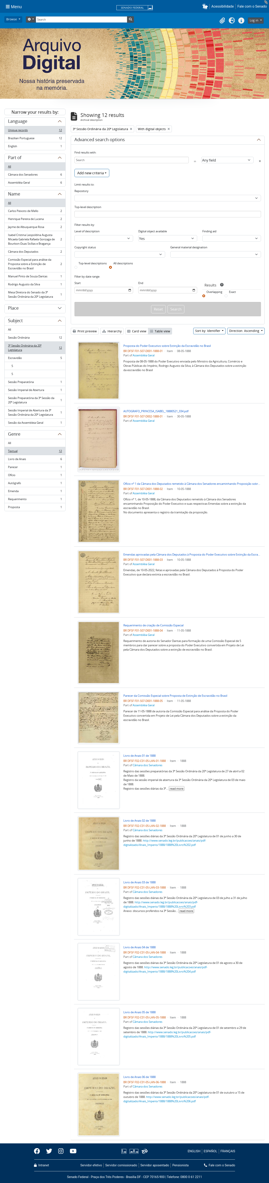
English (35, 147)
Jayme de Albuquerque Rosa (35, 228)
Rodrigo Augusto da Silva (35, 285)
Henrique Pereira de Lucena (35, 220)
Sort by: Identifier (208, 331)
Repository (81, 191)
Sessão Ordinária (35, 338)
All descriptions (123, 263)
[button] (205, 6)
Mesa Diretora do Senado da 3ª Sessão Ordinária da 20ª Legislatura (35, 294)
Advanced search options (99, 140)
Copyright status (85, 247)
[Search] (81, 19)
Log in (254, 20)
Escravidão (35, 359)
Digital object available (152, 231)
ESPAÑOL (210, 1151)
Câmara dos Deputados (35, 252)
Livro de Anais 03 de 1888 (139, 882)
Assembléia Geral (35, 183)
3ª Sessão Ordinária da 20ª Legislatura (35, 348)
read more (176, 788)
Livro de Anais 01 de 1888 (139, 756)
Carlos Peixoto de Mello (35, 212)
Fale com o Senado (252, 6)
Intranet (41, 1165)
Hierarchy (112, 331)
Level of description (87, 231)
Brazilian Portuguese (35, 139)
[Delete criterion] (260, 161)
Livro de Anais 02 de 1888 (139, 821)
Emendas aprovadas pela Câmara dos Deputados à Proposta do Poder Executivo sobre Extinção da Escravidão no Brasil (192, 554)
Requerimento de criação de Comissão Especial (153, 625)
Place (13, 309)
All (9, 166)
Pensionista (180, 1165)
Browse (12, 19)
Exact (232, 292)
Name (14, 194)
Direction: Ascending (244, 331)
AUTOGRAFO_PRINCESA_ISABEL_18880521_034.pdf (155, 411)
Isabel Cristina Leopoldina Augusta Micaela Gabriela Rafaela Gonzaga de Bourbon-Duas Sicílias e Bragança (35, 239)
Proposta (35, 508)
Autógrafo (35, 484)
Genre (14, 435)
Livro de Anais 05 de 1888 (139, 1012)
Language (17, 122)
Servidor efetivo (91, 1165)
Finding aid (209, 231)
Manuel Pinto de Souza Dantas (35, 277)
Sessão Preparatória (35, 383)
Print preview (85, 331)
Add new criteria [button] (90, 173)
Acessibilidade (222, 6)
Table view (160, 331)
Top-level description (87, 207)
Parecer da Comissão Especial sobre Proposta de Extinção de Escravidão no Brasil (175, 696)
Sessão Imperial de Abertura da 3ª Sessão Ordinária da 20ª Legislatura (35, 412)
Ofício (35, 476)
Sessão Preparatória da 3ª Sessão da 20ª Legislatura (35, 400)
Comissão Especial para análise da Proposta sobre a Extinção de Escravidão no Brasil (35, 264)
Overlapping (214, 292)
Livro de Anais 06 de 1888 (139, 1077)
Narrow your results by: (34, 112)
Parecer (35, 468)
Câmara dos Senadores (35, 175)
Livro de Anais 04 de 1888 (139, 947)
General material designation (188, 247)
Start (77, 283)
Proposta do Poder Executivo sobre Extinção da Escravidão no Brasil (167, 346)
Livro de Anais (35, 460)
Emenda (35, 492)
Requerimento (35, 500)
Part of (14, 158)
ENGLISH (194, 1151)
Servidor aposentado (154, 1165)
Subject (15, 321)
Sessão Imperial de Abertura (35, 391)
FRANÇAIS (228, 1151)
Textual (35, 452)
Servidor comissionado (121, 1165)
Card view (136, 331)
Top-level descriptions (93, 263)
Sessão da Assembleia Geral (35, 423)
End (140, 283)
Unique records (35, 131)
